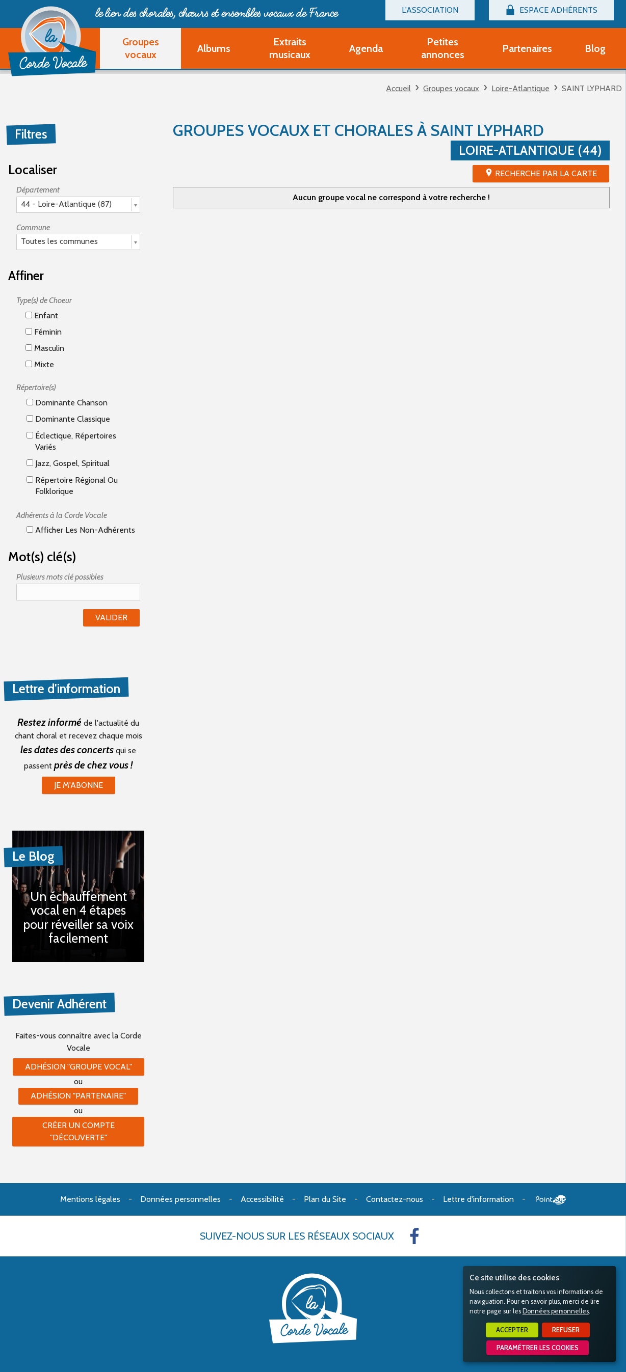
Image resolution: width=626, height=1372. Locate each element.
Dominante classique (68, 419)
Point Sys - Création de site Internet (551, 1200)
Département (38, 190)
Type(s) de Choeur (44, 300)
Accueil (398, 88)
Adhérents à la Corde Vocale (61, 515)
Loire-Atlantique (520, 88)
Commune (33, 227)
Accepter (512, 1330)
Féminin (43, 332)
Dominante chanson (67, 402)
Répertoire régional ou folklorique (72, 485)
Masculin (44, 348)
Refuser (566, 1330)
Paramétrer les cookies (538, 1348)
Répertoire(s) (36, 387)
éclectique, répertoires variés (71, 441)
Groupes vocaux (451, 88)
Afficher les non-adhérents (81, 530)
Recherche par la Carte (546, 173)
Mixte (39, 364)
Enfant (41, 315)
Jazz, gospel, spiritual (68, 463)
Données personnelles (556, 1311)
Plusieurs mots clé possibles (59, 577)
